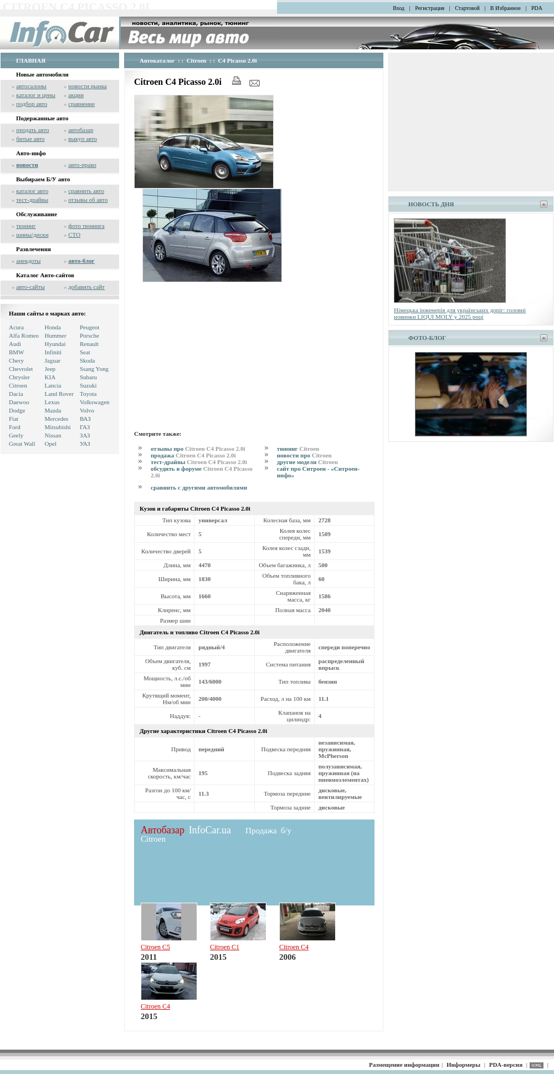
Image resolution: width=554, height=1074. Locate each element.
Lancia (53, 385)
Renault (89, 343)
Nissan (53, 435)
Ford (14, 427)
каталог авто (32, 190)
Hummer (55, 335)
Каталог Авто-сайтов (45, 275)
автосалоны (31, 86)
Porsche (89, 335)
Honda (53, 327)
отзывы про (198, 448)
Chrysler (19, 377)
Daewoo (19, 402)
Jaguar (53, 360)
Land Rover (59, 393)
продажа (193, 455)
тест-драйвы (32, 199)
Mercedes (57, 418)
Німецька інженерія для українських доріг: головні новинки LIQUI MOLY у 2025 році (460, 313)
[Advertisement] (226, 354)
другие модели (307, 462)
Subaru (88, 377)
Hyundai (55, 343)
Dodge (17, 410)
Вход (398, 8)
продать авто (32, 129)
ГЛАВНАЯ (30, 60)
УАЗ (85, 443)
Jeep (50, 368)
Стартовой (467, 8)
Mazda (53, 410)
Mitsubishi (58, 427)
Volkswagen (95, 402)
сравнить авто (86, 190)
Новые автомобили (42, 74)
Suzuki (88, 385)
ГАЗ (85, 427)
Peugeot (89, 327)
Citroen (18, 385)
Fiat (13, 418)
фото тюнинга (86, 225)
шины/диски (32, 234)
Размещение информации (404, 1064)
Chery (16, 360)
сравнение (81, 103)
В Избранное (505, 8)
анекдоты (28, 260)
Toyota (88, 393)
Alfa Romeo (24, 335)
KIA (50, 377)
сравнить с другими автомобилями (199, 487)
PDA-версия (505, 1064)
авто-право (82, 164)
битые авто (30, 138)
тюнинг (25, 225)
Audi (15, 343)
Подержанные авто (42, 118)
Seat (85, 352)
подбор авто (31, 103)
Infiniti (53, 352)
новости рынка (87, 86)
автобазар (80, 129)
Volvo (87, 410)
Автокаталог (157, 60)
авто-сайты (30, 286)
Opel (51, 443)
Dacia (16, 393)
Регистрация (429, 8)
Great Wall (22, 443)
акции (76, 94)
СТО (74, 234)
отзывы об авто (87, 199)
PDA (536, 8)
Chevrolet (21, 368)
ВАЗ (85, 418)
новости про (304, 455)
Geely (16, 435)
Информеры (463, 1064)
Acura (16, 327)
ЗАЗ (85, 435)
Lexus (52, 402)
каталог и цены (35, 94)
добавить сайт (86, 286)
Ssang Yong (94, 368)
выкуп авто (82, 138)
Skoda (87, 360)
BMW (16, 352)
